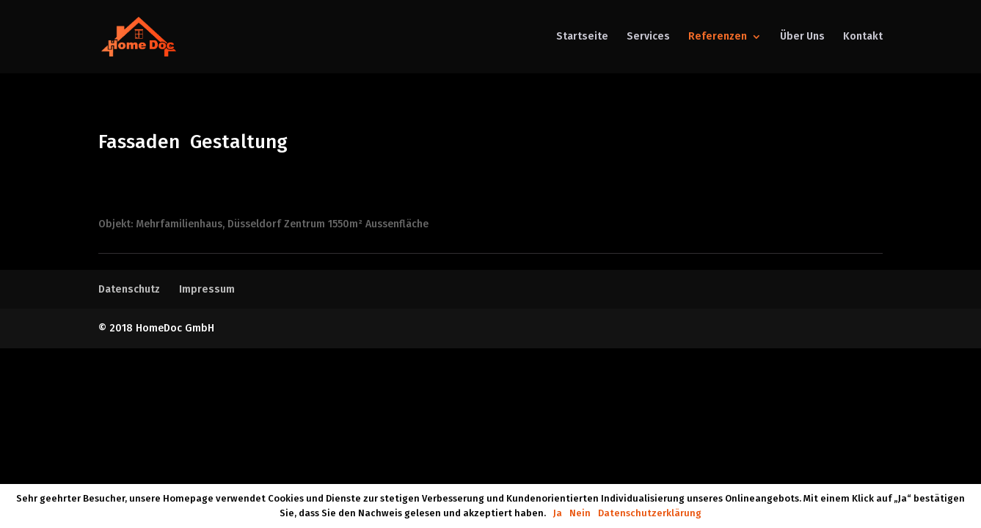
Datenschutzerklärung (649, 512)
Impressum (207, 289)
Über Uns (802, 37)
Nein (580, 512)
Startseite (582, 37)
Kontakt (863, 37)
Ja (557, 512)
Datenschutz (129, 289)
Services (648, 37)
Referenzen (717, 37)
